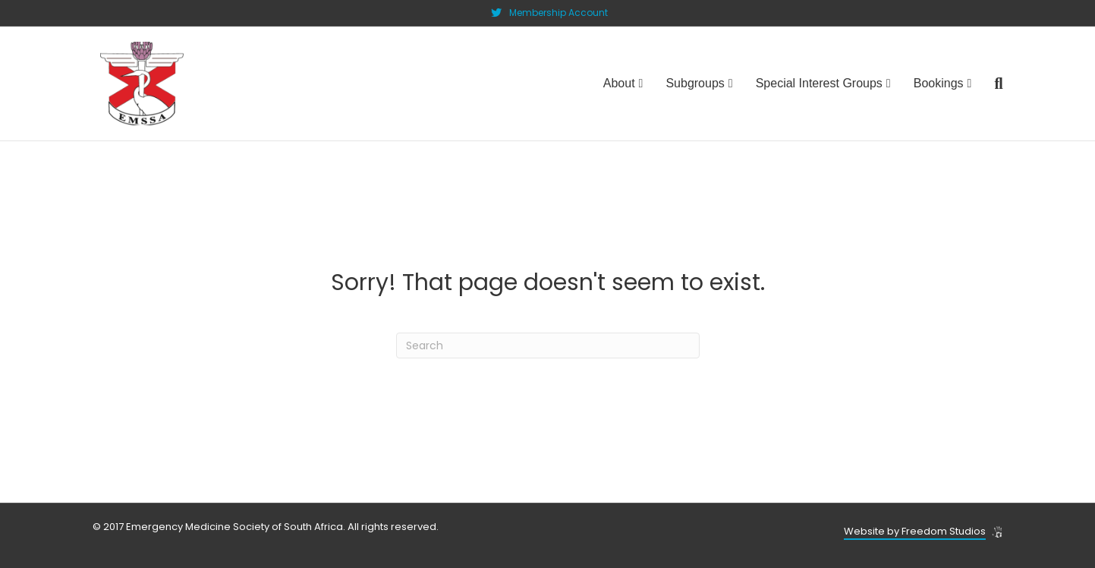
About (619, 83)
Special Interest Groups (819, 83)
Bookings (939, 83)
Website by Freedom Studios (915, 531)
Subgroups (694, 83)
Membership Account (558, 12)
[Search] (992, 83)
